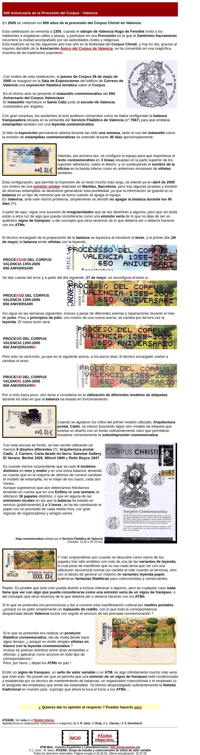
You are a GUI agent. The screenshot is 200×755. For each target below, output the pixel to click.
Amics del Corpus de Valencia (86, 48)
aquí (138, 707)
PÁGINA (105, 736)
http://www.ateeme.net (125, 747)
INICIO (75, 738)
